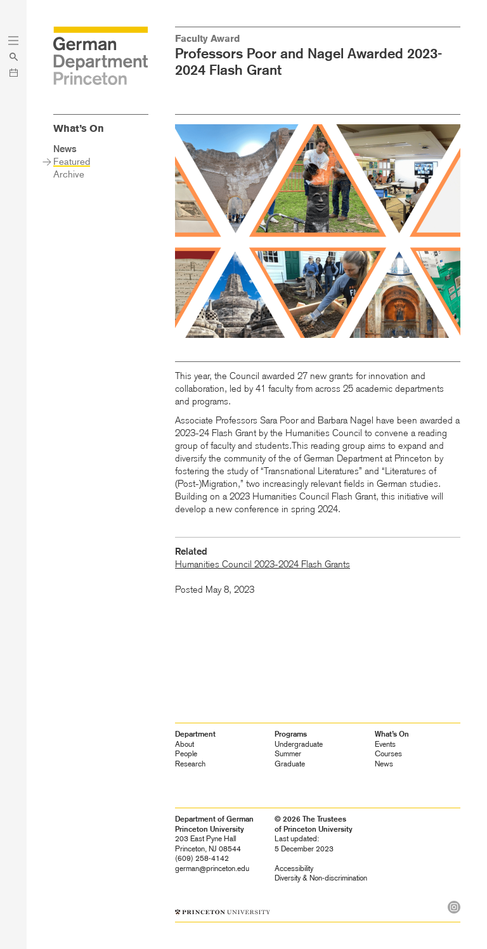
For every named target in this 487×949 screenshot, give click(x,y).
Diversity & (321, 878)
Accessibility (294, 868)
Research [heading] (190, 763)
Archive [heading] (68, 174)
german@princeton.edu (212, 868)
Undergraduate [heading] (299, 744)
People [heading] (186, 753)
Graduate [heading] (290, 763)
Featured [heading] (71, 161)
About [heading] (184, 744)
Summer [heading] (288, 753)
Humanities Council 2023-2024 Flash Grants (262, 564)
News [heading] (384, 763)
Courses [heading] (388, 753)
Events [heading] (385, 744)
